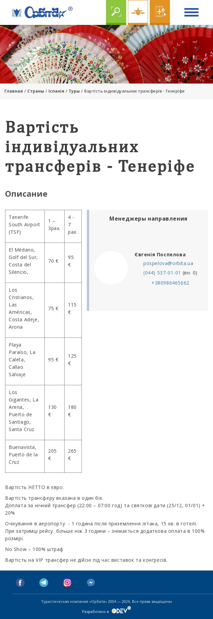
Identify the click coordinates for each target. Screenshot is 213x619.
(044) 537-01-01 (162, 272)
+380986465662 (170, 283)
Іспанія (56, 91)
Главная (13, 91)
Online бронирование (160, 12)
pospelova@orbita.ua (168, 263)
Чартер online (138, 12)
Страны (35, 91)
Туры (74, 91)
